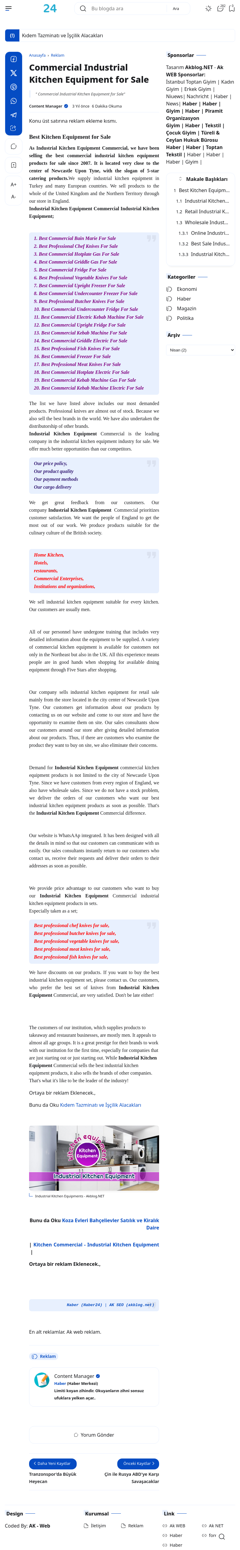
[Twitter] (13, 73)
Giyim (173, 111)
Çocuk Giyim (181, 132)
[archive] (200, 350)
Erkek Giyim (197, 89)
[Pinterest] (13, 87)
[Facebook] (13, 60)
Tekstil (213, 125)
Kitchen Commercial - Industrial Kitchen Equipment (96, 1224)
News (172, 103)
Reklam (44, 1336)
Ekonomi (181, 289)
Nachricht (198, 96)
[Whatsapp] (13, 101)
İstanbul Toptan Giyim (191, 81)
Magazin (181, 308)
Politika (180, 318)
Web (45, 1505)
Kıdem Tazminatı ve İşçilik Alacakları (100, 1084)
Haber (221, 96)
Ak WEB (177, 1505)
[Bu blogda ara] (127, 8)
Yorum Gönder (94, 1414)
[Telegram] (13, 115)
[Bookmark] (14, 165)
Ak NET (216, 1505)
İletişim (98, 1505)
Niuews (174, 96)
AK (32, 1505)
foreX (214, 1515)
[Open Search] (222, 1537)
